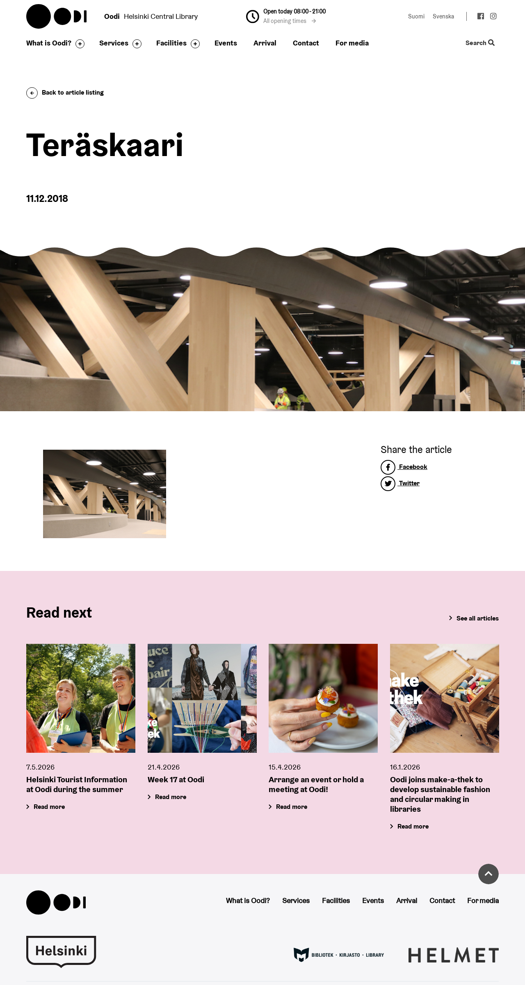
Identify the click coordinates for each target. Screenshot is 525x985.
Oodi (57, 16)
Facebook (404, 466)
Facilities (171, 43)
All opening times (289, 21)
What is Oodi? (48, 43)
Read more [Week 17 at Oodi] (170, 797)
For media (352, 43)
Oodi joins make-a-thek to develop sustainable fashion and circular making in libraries (440, 794)
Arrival (264, 43)
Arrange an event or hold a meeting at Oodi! (316, 784)
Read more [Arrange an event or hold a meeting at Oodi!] (291, 806)
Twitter (400, 483)
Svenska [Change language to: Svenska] (443, 16)
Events (226, 43)
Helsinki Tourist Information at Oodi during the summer (76, 784)
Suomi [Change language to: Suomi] (416, 16)
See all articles (478, 618)
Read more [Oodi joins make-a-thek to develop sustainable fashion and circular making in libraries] (413, 826)
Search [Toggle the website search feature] (480, 43)
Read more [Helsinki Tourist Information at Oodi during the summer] (49, 806)
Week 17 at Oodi (176, 779)
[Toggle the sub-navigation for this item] (78, 44)
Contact (306, 43)
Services (113, 43)
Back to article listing (65, 92)
